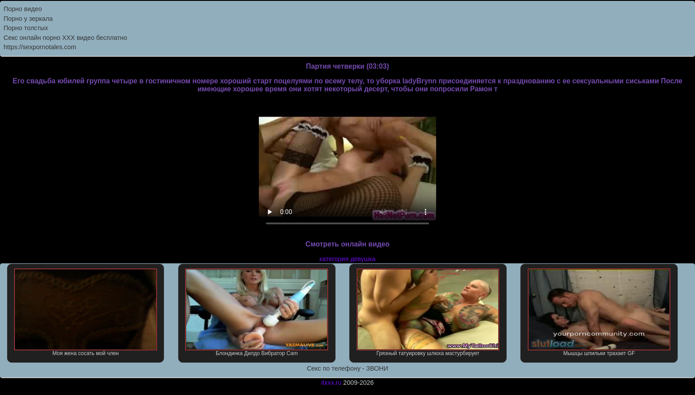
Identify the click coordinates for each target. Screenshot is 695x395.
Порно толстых (26, 27)
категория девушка (348, 258)
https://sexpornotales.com (40, 47)
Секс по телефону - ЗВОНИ (347, 368)
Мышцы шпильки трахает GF (599, 312)
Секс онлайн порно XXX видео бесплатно (65, 37)
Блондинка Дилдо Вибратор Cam (256, 312)
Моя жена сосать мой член (85, 312)
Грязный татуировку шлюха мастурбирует (428, 312)
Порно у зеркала (28, 18)
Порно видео (23, 8)
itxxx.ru (331, 382)
